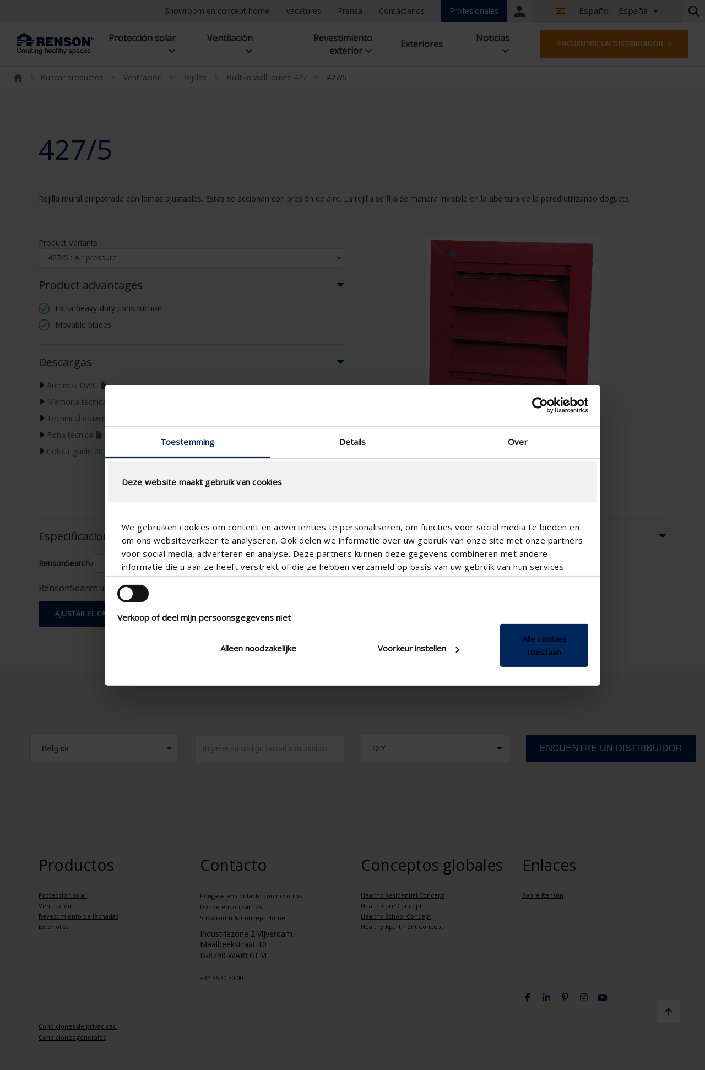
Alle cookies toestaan (544, 645)
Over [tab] (517, 441)
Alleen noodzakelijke (258, 648)
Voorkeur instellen (418, 648)
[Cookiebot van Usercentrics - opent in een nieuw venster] (540, 405)
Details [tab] (352, 441)
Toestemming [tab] (187, 441)
